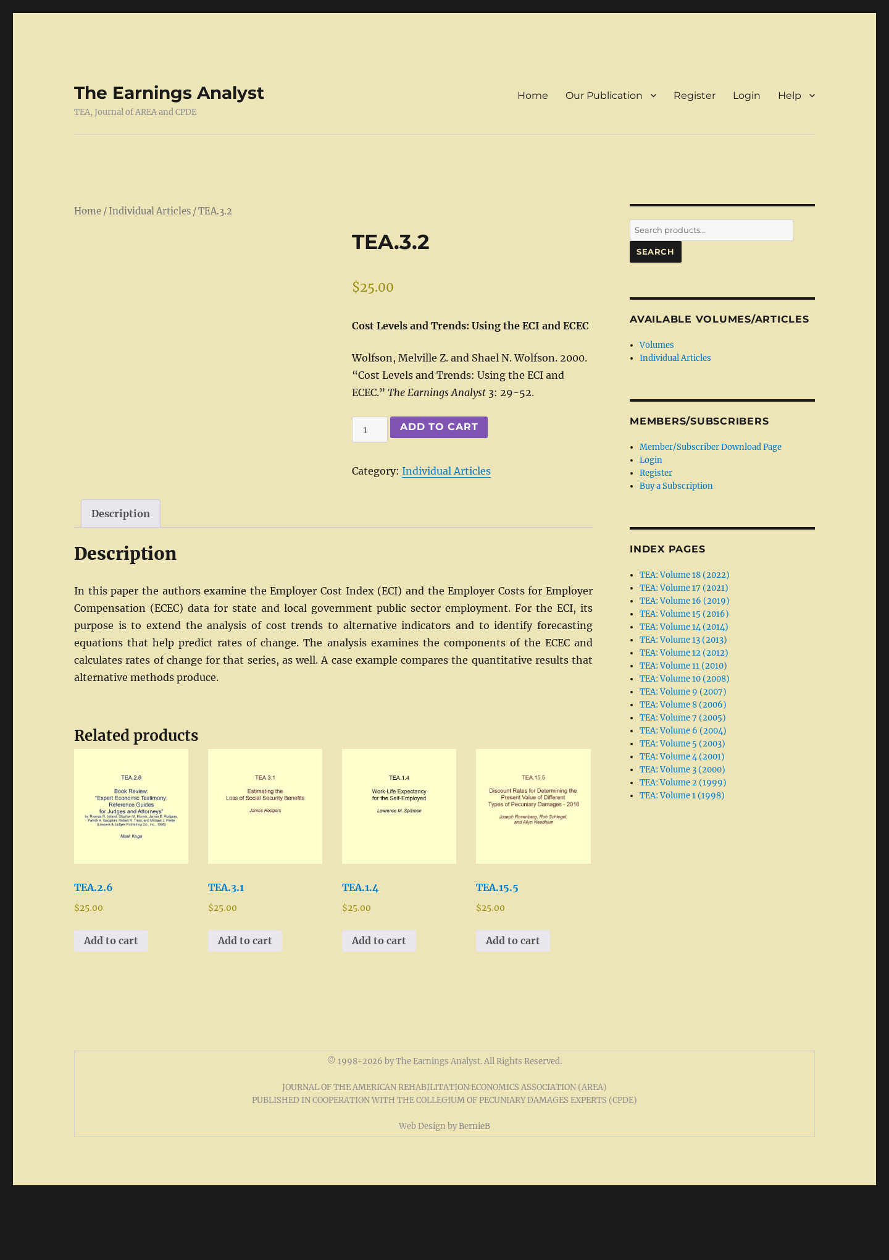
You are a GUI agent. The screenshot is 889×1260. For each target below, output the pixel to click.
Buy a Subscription (676, 486)
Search (655, 251)
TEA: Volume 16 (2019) (685, 601)
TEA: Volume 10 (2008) (685, 679)
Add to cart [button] (111, 1002)
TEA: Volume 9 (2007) (683, 692)
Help (789, 95)
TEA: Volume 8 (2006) (683, 705)
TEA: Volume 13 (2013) (683, 640)
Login (747, 95)
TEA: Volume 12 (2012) (684, 653)
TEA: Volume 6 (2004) (683, 730)
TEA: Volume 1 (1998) (682, 795)
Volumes (657, 345)
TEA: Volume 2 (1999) (683, 782)
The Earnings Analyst (169, 92)
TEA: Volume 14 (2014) (684, 627)
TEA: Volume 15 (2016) (684, 614)
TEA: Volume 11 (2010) (683, 666)
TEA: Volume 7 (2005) (683, 717)
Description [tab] (120, 575)
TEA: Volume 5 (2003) (682, 743)
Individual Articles (150, 211)
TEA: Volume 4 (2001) (682, 756)
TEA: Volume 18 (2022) (685, 575)
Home (532, 95)
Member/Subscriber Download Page (711, 447)
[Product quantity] (370, 429)
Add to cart (439, 427)
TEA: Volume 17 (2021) (684, 588)
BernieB (474, 1188)
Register (695, 95)
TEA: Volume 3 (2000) (682, 769)
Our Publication (604, 95)
